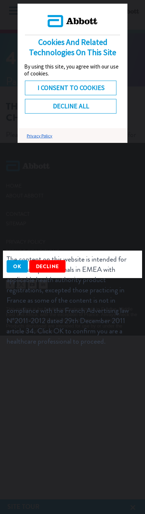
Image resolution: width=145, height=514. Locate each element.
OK (17, 266)
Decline (47, 266)
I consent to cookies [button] (70, 88)
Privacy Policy (39, 135)
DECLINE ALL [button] (71, 106)
